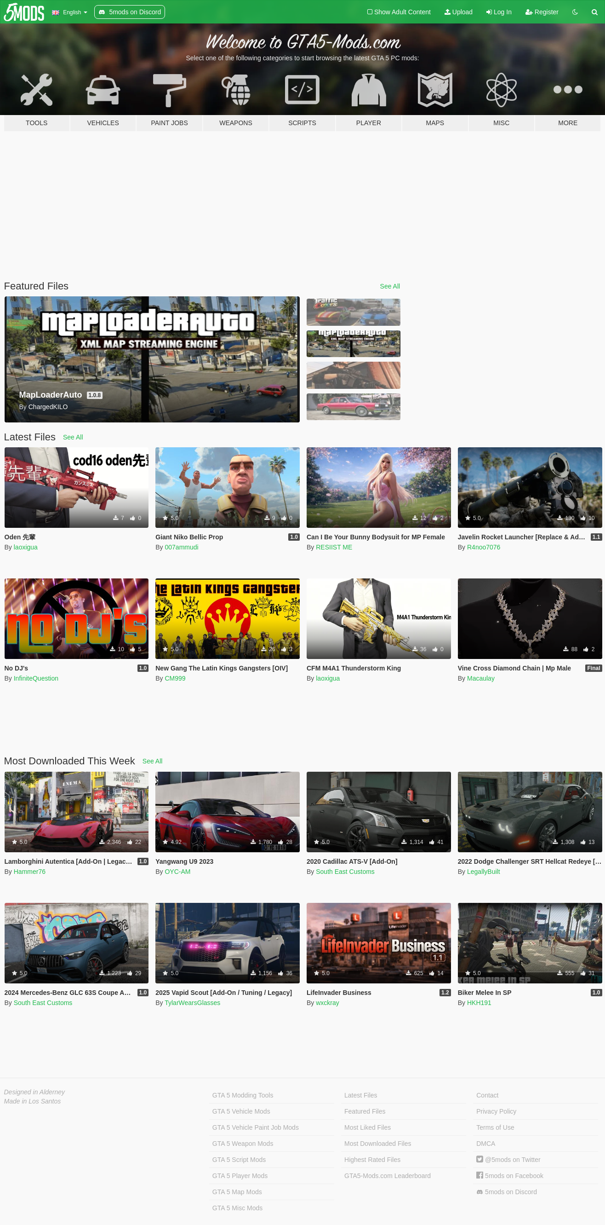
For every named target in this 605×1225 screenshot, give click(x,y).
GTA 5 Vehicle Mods (241, 1111)
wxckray (327, 1002)
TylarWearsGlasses (192, 1002)
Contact (487, 1095)
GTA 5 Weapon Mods (243, 1143)
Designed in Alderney (34, 1092)
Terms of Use (495, 1127)
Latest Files (360, 1095)
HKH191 (479, 1002)
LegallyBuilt (483, 871)
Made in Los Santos (32, 1101)
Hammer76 (30, 871)
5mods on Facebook (509, 1176)
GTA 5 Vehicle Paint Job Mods (255, 1127)
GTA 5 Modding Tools (243, 1095)
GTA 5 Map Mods (237, 1192)
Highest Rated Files (372, 1159)
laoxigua (26, 547)
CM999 (175, 678)
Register (542, 12)
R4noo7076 (483, 547)
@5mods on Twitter (508, 1160)
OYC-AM (177, 871)
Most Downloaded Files (377, 1143)
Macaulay (481, 678)
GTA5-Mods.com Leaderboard (387, 1175)
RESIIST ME (334, 547)
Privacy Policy (496, 1111)
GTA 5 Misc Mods (237, 1208)
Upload (459, 12)
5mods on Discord (506, 1192)
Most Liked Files (367, 1127)
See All (390, 286)
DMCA (485, 1143)
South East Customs (345, 871)
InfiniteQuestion (36, 678)
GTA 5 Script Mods (239, 1159)
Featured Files (364, 1111)
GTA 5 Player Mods (240, 1175)
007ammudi (181, 547)
